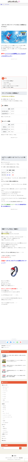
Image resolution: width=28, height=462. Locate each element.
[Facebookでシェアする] (10, 342)
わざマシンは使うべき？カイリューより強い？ (11, 86)
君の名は (4, 408)
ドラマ (4, 425)
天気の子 (4, 406)
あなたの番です (5, 433)
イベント (4, 439)
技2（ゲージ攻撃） (7, 84)
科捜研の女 (5, 429)
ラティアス (7, 348)
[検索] (20, 449)
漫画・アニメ (5, 435)
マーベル (4, 410)
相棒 (3, 427)
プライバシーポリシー (9, 459)
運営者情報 (21, 459)
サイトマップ (16, 459)
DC (3, 412)
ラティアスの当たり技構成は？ (8, 80)
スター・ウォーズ (6, 414)
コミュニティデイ (6, 402)
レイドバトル (5, 391)
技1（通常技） (7, 82)
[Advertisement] (14, 14)
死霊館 (4, 421)
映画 (3, 404)
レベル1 (4, 393)
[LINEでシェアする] (17, 342)
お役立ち (4, 441)
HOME (14, 457)
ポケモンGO (8, 346)
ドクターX (4, 431)
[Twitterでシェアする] (6, 342)
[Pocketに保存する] (21, 342)
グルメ (3, 437)
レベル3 (4, 397)
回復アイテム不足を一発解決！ (9, 87)
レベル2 (4, 395)
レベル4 (4, 399)
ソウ (3, 419)
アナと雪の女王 (5, 423)
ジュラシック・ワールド (7, 416)
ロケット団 (5, 389)
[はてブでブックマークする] (14, 342)
